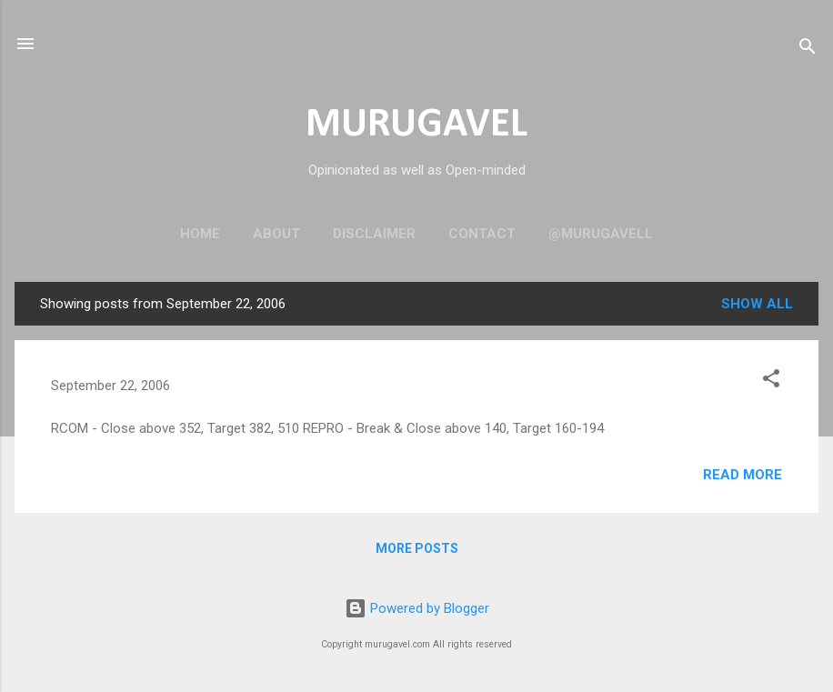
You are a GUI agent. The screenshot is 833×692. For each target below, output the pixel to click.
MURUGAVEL (416, 125)
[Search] (807, 49)
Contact (482, 234)
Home (200, 234)
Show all (757, 304)
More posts (417, 548)
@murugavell (600, 234)
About (276, 234)
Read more (742, 474)
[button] (771, 381)
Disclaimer (374, 234)
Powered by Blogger (417, 608)
